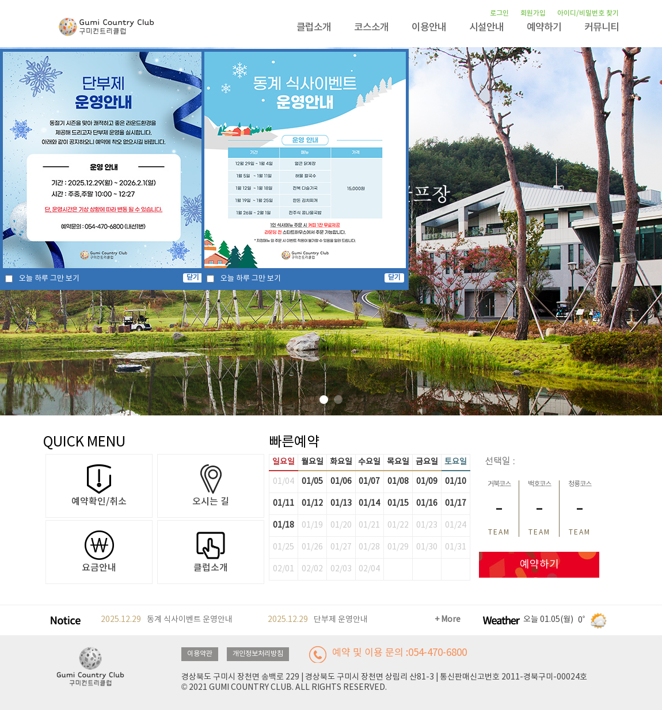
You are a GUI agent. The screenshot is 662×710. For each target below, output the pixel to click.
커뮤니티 (601, 27)
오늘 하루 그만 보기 (49, 278)
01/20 (341, 525)
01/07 (369, 481)
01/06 (341, 481)
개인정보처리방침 (258, 654)
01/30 (426, 547)
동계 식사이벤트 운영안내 (167, 620)
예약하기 (544, 27)
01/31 (455, 547)
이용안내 (429, 27)
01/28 (369, 547)
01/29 (398, 547)
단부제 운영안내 (318, 620)
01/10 (455, 481)
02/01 (283, 569)
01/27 (341, 547)
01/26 (312, 547)
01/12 (312, 503)
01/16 (426, 503)
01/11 (283, 503)
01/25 (283, 547)
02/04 (369, 569)
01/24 (455, 525)
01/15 (398, 503)
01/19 (312, 525)
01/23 (426, 525)
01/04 (283, 481)
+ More (448, 619)
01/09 (426, 481)
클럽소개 (313, 27)
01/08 (398, 481)
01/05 (312, 481)
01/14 (369, 503)
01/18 (283, 525)
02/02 (312, 569)
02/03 (341, 569)
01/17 (455, 503)
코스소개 (371, 27)
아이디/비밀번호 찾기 (588, 13)
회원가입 (533, 13)
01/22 (398, 525)
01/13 (341, 503)
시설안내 (486, 27)
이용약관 (199, 654)
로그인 (499, 13)
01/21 (369, 525)
